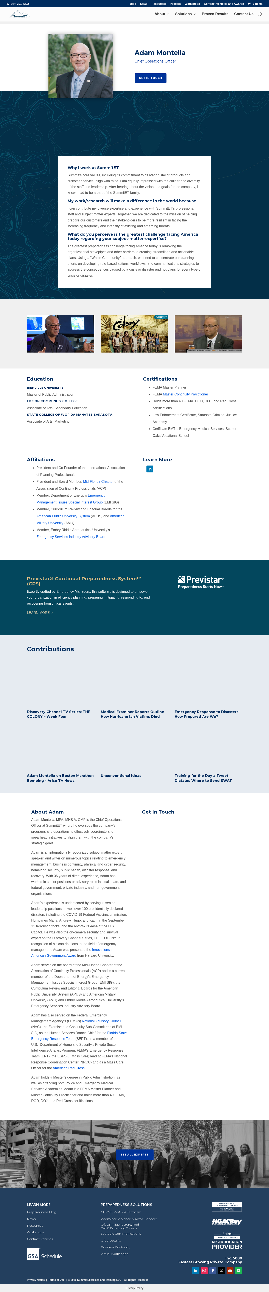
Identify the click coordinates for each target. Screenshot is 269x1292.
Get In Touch (150, 78)
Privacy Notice (36, 1279)
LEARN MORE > (40, 613)
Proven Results (215, 14)
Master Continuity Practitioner (185, 394)
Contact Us (243, 14)
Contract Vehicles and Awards (224, 3)
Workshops (192, 3)
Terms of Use (56, 1279)
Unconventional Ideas (121, 776)
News (144, 3)
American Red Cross (69, 1068)
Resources (158, 3)
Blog (133, 3)
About (160, 14)
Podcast (175, 3)
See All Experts (135, 1154)
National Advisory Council (101, 1021)
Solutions (183, 14)
